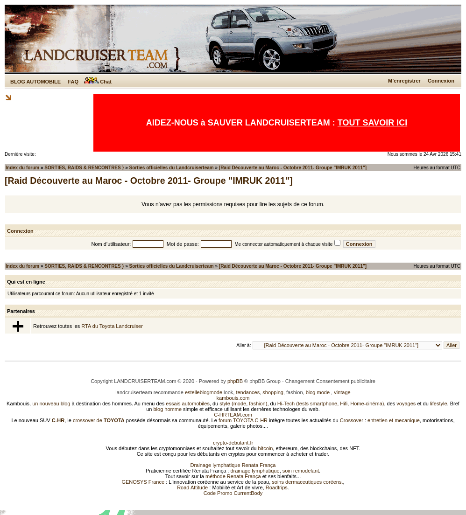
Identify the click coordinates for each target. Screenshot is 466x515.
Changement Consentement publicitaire (330, 381)
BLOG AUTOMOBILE (35, 81)
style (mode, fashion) (243, 403)
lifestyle (438, 403)
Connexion (441, 81)
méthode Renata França (233, 476)
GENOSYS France (142, 482)
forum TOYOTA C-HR (243, 420)
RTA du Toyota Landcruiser (111, 326)
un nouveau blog (51, 403)
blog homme (168, 409)
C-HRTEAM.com (233, 415)
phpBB (235, 381)
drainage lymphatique (254, 470)
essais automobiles (188, 403)
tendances (248, 392)
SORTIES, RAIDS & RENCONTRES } (84, 167)
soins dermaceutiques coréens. (307, 482)
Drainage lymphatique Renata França (233, 465)
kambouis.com (233, 398)
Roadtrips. (277, 487)
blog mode (318, 392)
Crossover (351, 420)
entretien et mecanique (393, 420)
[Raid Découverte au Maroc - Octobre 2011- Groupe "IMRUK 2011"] (293, 167)
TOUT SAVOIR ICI (372, 122)
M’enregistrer (404, 81)
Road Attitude (192, 487)
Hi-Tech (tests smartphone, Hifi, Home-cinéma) (330, 403)
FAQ (73, 81)
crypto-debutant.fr (233, 442)
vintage (342, 392)
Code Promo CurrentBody (233, 493)
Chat (98, 81)
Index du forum (22, 167)
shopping (272, 392)
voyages (406, 403)
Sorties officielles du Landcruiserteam (171, 167)
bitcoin (265, 448)
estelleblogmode (203, 392)
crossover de (98, 420)
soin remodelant (300, 470)
